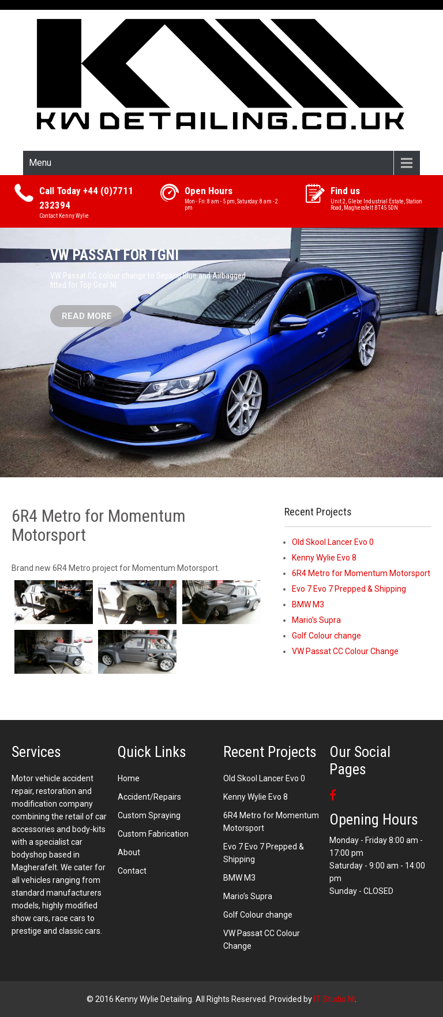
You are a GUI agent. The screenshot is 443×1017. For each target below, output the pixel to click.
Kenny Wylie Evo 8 (324, 557)
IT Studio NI (334, 999)
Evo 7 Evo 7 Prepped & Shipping (349, 588)
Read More (87, 316)
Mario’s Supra (316, 620)
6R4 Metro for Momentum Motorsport (361, 573)
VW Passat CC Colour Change (345, 651)
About (129, 852)
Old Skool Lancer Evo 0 (333, 542)
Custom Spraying (149, 815)
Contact (132, 870)
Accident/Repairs (149, 796)
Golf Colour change (326, 635)
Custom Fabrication (153, 833)
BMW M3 (308, 604)
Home (129, 778)
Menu (40, 162)
